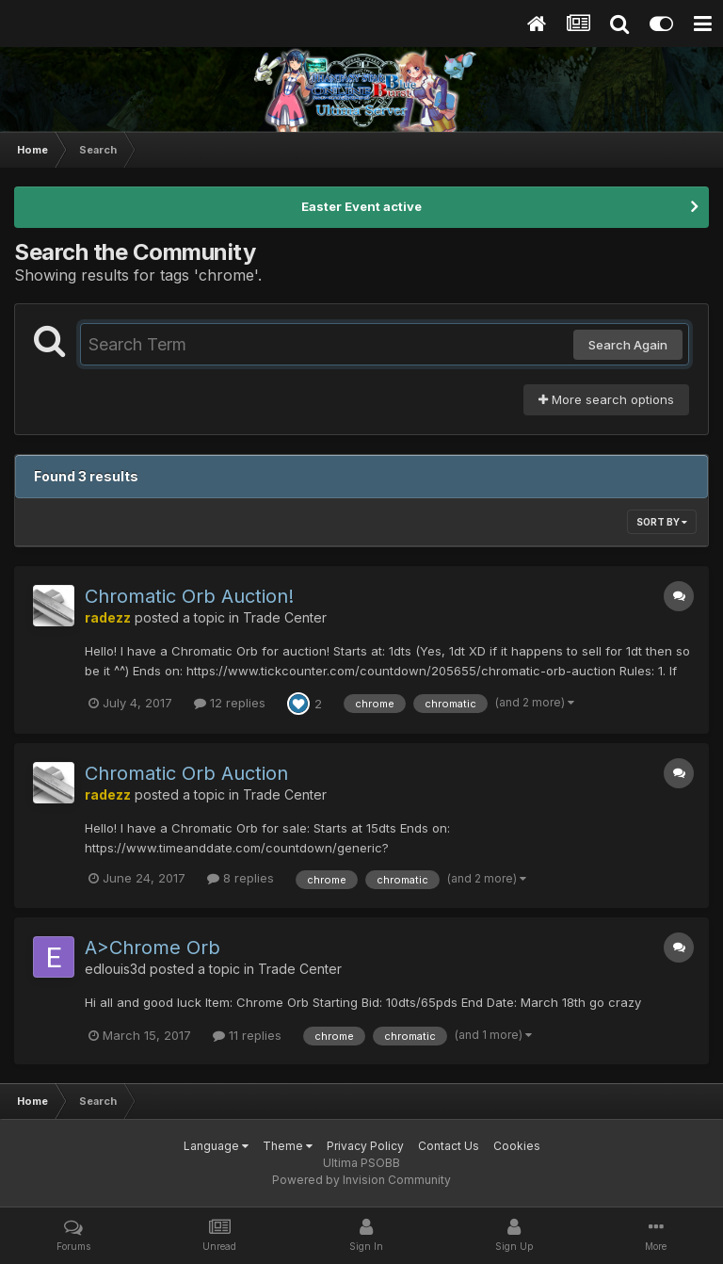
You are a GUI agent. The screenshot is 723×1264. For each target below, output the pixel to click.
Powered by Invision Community (361, 1180)
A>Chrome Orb (152, 947)
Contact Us (448, 1146)
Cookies (516, 1146)
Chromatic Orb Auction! (189, 596)
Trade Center (285, 617)
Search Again (627, 344)
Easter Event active (361, 206)
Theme (288, 1146)
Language (216, 1146)
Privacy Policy (365, 1146)
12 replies (229, 702)
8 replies (240, 877)
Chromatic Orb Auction (186, 773)
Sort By (661, 521)
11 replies (247, 1035)
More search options (606, 399)
